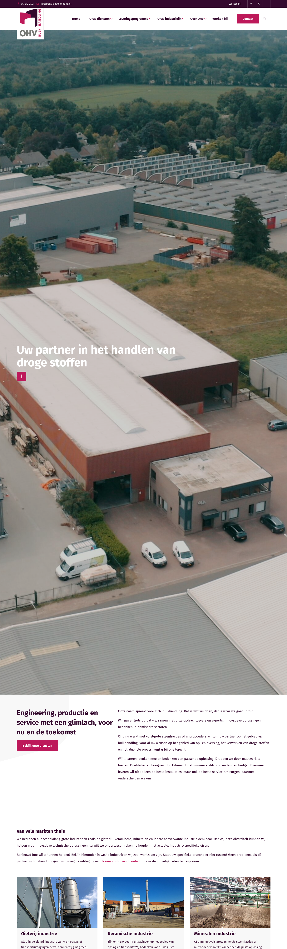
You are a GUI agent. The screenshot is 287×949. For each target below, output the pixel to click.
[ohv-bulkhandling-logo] (30, 21)
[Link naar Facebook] (251, 4)
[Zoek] (264, 19)
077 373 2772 (27, 3)
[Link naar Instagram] (259, 4)
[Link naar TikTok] (266, 4)
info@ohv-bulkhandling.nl (56, 3)
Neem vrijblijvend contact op (123, 861)
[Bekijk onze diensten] (37, 745)
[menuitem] (235, 4)
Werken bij (235, 3)
